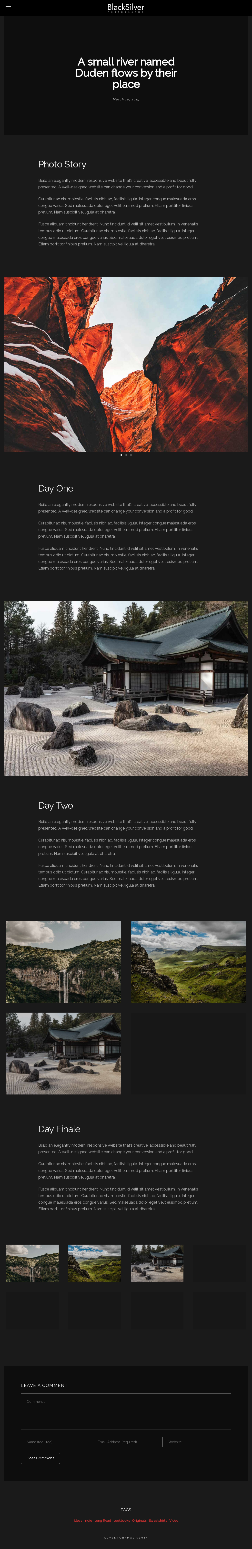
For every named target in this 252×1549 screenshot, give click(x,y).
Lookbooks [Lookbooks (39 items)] (121, 1520)
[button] (121, 455)
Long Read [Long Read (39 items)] (102, 1520)
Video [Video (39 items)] (173, 1520)
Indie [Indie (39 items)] (88, 1520)
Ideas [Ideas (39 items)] (78, 1520)
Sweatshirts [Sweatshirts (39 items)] (158, 1520)
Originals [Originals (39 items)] (139, 1520)
